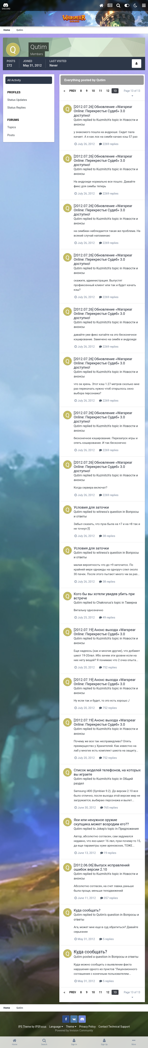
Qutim (78, 119)
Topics (11, 127)
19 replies (108, 852)
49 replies (107, 617)
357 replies (109, 898)
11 (100, 90)
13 (115, 90)
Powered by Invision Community (74, 1030)
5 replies (106, 939)
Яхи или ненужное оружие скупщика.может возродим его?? (101, 822)
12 (107, 90)
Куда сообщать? (87, 910)
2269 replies (109, 144)
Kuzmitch (103, 119)
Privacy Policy (87, 1026)
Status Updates (17, 100)
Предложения (129, 828)
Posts (11, 135)
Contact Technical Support (114, 1026)
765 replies (109, 807)
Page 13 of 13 (132, 93)
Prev (72, 90)
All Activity (14, 80)
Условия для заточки (91, 507)
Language (56, 1026)
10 (93, 90)
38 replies (107, 536)
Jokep (101, 828)
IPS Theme (24, 1026)
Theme (71, 1026)
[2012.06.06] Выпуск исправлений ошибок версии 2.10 (102, 867)
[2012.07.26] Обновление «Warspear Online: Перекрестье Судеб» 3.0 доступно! (103, 111)
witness (102, 511)
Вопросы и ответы (125, 957)
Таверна (131, 602)
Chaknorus (104, 602)
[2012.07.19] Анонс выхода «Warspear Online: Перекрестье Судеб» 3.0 (105, 632)
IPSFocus (40, 1026)
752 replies (108, 667)
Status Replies (16, 107)
